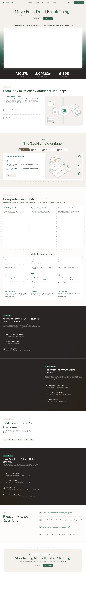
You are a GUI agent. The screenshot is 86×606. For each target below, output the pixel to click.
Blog (43, 2)
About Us (37, 2)
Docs (48, 2)
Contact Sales (55, 2)
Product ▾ (30, 2)
